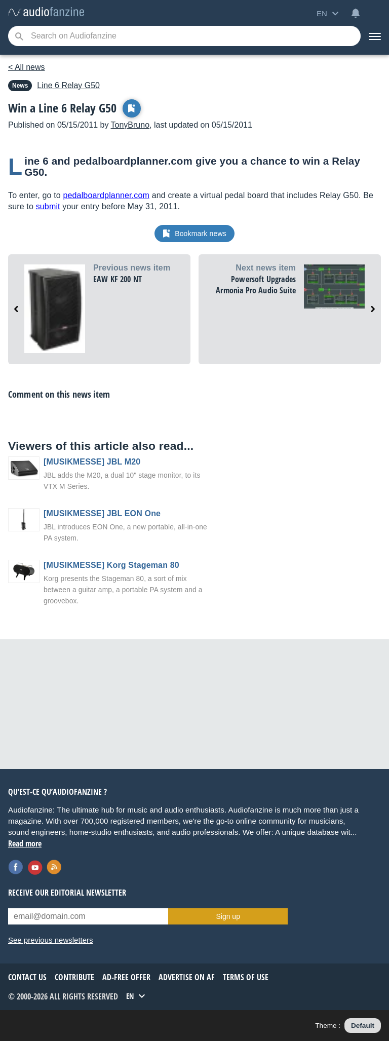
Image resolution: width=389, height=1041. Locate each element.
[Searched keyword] (184, 36)
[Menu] (375, 36)
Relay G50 (68, 85)
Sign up (228, 916)
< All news (26, 67)
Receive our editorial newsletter (67, 892)
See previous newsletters (50, 940)
